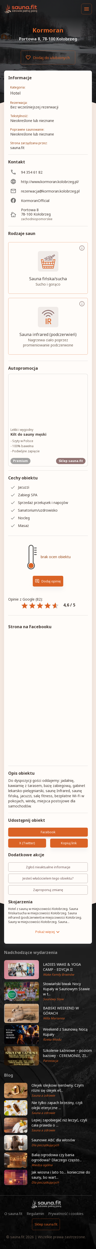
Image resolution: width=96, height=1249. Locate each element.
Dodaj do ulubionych (48, 57)
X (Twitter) (27, 843)
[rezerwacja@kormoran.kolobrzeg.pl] (48, 191)
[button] (48, 969)
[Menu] (86, 9)
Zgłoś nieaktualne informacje (48, 867)
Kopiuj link (69, 843)
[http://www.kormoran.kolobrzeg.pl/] (48, 181)
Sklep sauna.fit (46, 1224)
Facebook (48, 832)
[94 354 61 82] (48, 172)
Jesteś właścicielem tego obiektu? (48, 878)
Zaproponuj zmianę (48, 889)
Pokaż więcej (48, 932)
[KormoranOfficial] (48, 200)
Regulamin (35, 1213)
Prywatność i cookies (65, 1213)
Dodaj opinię (48, 581)
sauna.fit (17, 1236)
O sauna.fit (13, 1213)
